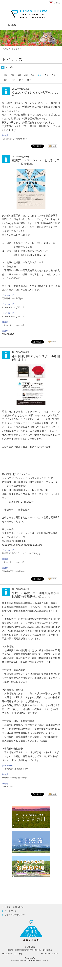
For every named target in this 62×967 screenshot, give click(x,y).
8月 (54, 75)
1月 (5, 75)
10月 (13, 80)
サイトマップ (11, 911)
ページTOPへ (52, 887)
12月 (29, 80)
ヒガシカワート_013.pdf (13, 307)
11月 (21, 80)
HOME (5, 49)
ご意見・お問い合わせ (15, 907)
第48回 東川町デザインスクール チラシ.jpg (21, 553)
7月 (47, 75)
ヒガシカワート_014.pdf (13, 316)
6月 (40, 75)
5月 (33, 75)
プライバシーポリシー (15, 915)
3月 (19, 75)
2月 (12, 75)
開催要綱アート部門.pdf (12, 298)
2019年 (9, 67)
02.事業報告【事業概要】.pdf (15, 769)
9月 (5, 80)
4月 (26, 75)
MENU (12, 24)
